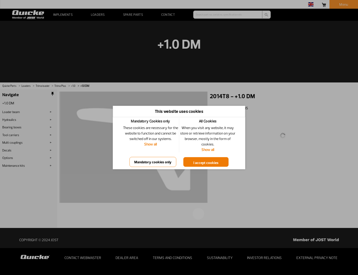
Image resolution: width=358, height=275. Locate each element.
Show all (150, 144)
